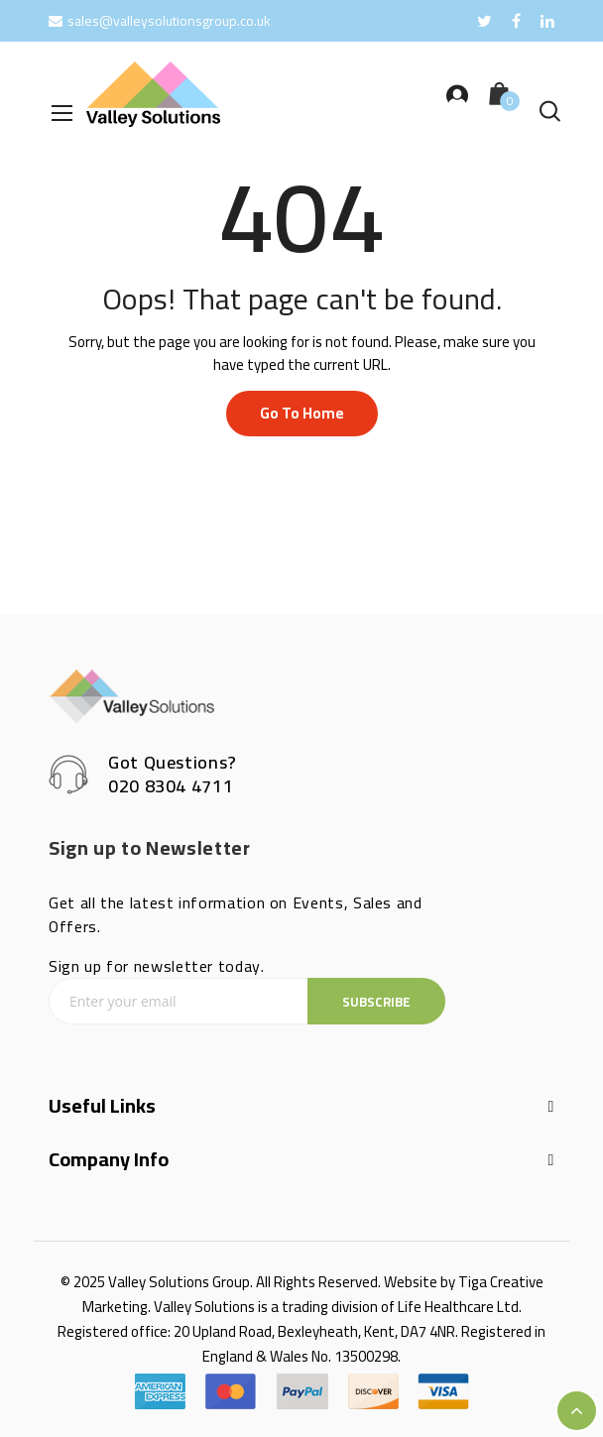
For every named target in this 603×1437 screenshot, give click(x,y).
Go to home (302, 413)
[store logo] (153, 94)
